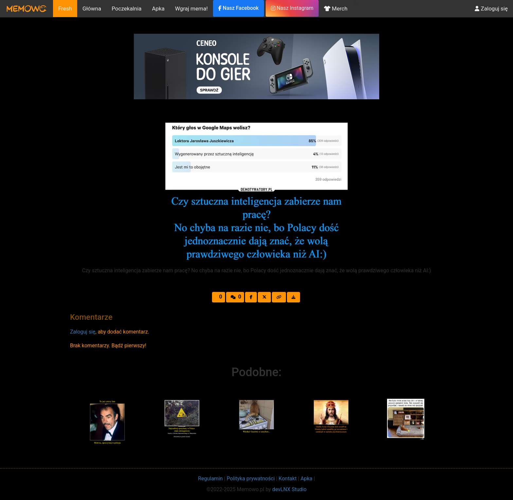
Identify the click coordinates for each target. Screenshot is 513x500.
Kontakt (288, 478)
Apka (158, 8)
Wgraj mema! (191, 8)
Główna (91, 8)
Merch (335, 8)
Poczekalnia (126, 8)
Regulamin (210, 478)
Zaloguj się (491, 8)
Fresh (65, 8)
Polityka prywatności (251, 478)
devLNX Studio (289, 489)
